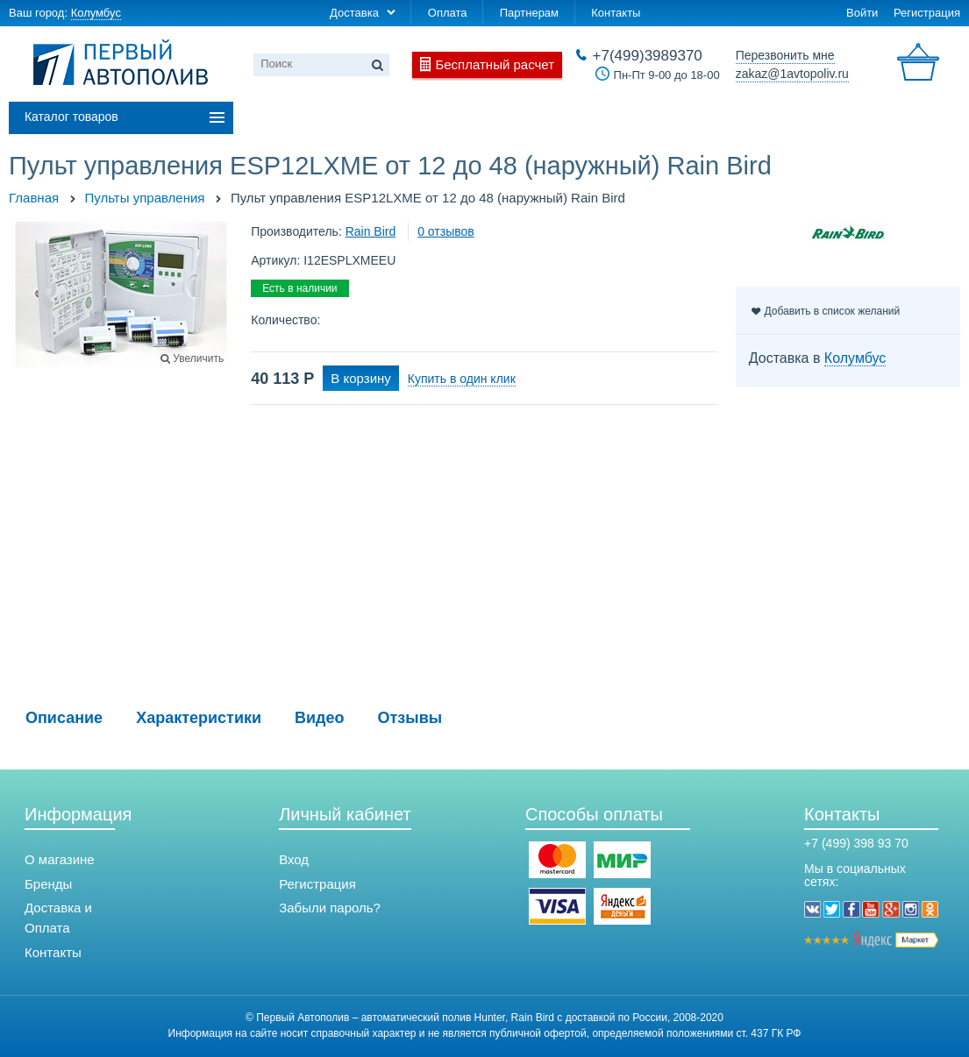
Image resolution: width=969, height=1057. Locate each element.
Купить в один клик (462, 379)
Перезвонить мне (785, 55)
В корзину (360, 378)
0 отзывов (445, 231)
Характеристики (198, 718)
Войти (862, 12)
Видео (320, 718)
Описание (64, 718)
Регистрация (927, 12)
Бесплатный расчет (494, 64)
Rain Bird (371, 231)
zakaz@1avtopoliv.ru (792, 74)
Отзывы (410, 718)
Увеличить (198, 358)
